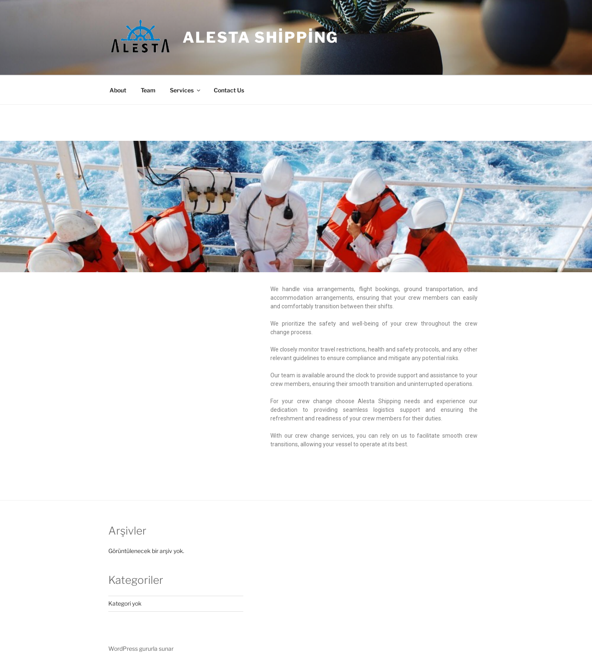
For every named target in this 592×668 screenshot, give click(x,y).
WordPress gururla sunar (141, 648)
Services (185, 90)
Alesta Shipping (260, 37)
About (118, 90)
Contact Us (229, 90)
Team (148, 90)
